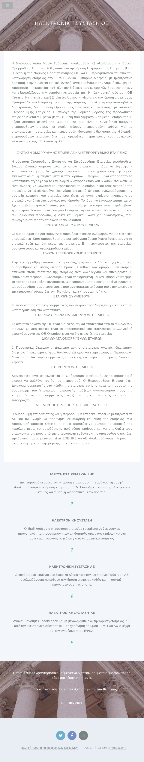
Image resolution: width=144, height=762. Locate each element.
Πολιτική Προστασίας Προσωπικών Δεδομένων (49, 747)
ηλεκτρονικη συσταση (72, 520)
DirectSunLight (117, 747)
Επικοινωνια (72, 702)
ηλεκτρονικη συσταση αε (72, 567)
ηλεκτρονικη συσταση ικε (72, 613)
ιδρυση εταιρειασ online (72, 474)
